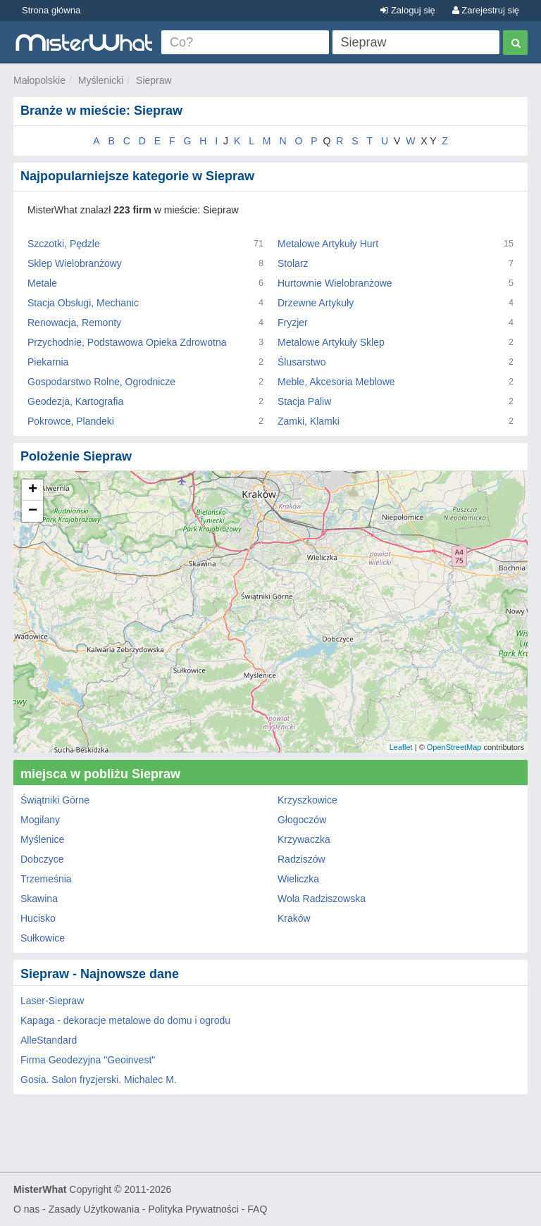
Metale (42, 283)
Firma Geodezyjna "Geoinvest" (87, 1059)
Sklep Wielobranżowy (74, 263)
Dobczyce (41, 859)
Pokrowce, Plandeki (70, 421)
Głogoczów (302, 819)
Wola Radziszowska (322, 898)
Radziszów (301, 859)
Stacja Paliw (304, 401)
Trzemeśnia (46, 878)
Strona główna (51, 10)
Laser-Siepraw (52, 1000)
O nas (26, 1209)
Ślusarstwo (301, 362)
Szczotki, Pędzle (63, 243)
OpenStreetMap (454, 747)
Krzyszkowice (307, 800)
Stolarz (293, 263)
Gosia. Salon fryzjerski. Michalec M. (98, 1079)
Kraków (294, 918)
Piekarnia (47, 362)
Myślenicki (101, 80)
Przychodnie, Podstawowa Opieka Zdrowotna (126, 342)
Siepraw (154, 80)
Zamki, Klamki (309, 421)
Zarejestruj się (485, 10)
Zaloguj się (407, 10)
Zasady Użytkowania (94, 1209)
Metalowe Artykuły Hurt (328, 243)
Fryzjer (293, 322)
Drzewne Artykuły (316, 302)
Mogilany (40, 819)
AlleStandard (48, 1040)
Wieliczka (298, 878)
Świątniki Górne (54, 800)
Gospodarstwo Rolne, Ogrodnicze (101, 381)
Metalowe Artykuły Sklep (331, 342)
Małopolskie (39, 80)
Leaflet (401, 747)
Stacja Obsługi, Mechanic (83, 302)
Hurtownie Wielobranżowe (335, 283)
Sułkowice (42, 938)
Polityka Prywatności (193, 1209)
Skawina (39, 898)
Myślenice (42, 839)
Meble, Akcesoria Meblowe (336, 381)
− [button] (32, 511)
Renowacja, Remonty (74, 322)
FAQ (257, 1209)
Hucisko (38, 918)
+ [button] (32, 490)
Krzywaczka (304, 839)
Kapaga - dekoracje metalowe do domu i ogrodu (125, 1020)
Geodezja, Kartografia (75, 401)
